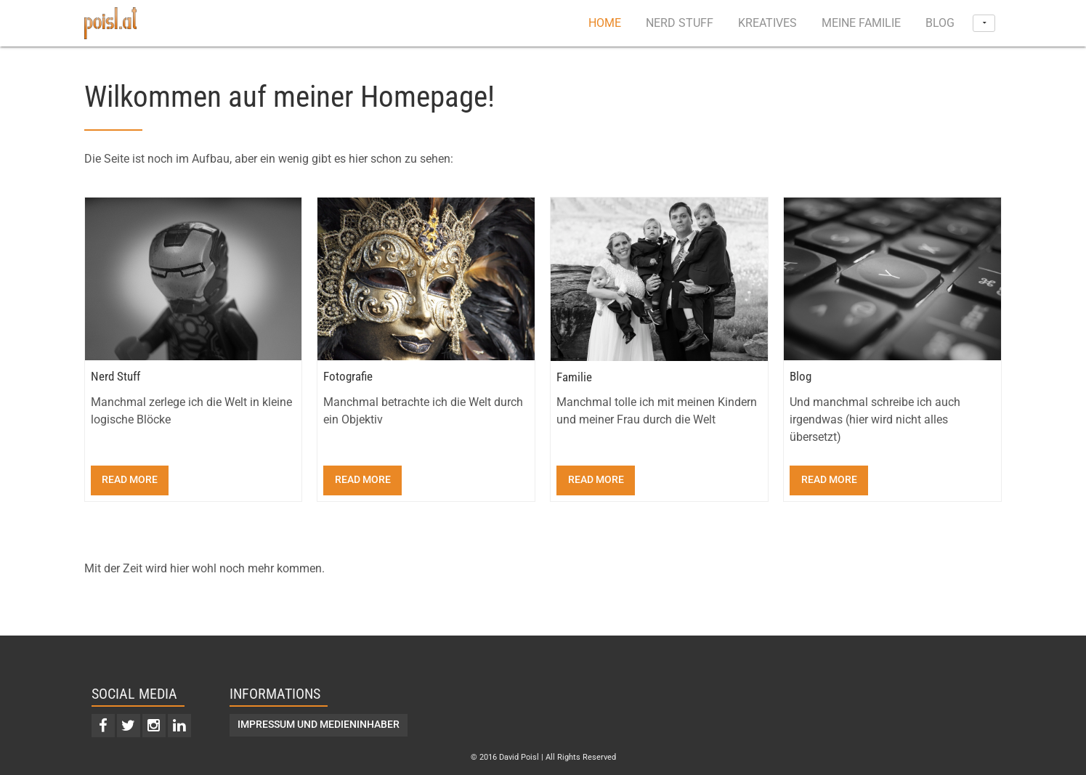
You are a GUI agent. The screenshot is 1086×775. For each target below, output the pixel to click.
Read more (130, 480)
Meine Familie (861, 23)
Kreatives (767, 23)
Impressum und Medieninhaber (319, 724)
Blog (940, 23)
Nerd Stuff (679, 23)
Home (604, 23)
